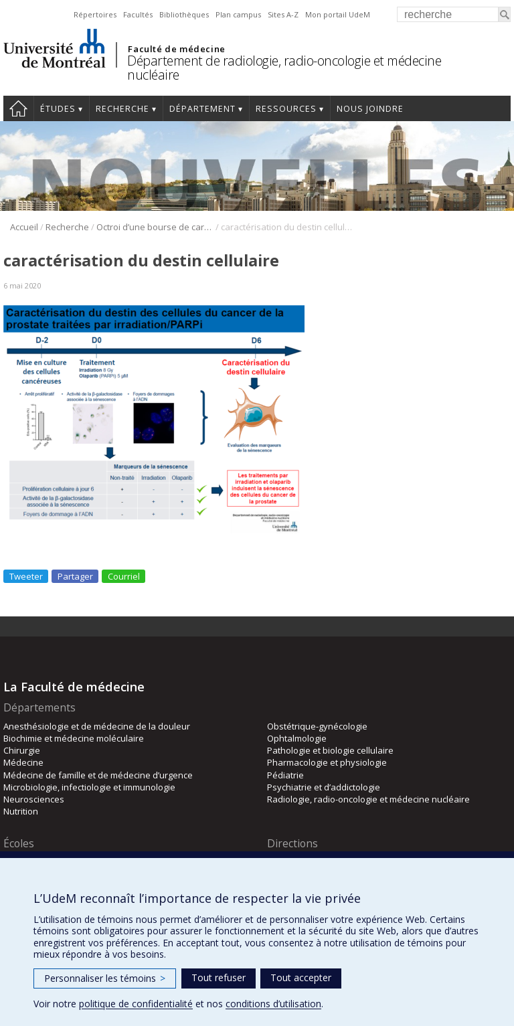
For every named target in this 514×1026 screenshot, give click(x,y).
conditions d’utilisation (273, 1003)
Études (58, 108)
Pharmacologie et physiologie (327, 762)
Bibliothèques (184, 14)
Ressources (286, 108)
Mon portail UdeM (337, 14)
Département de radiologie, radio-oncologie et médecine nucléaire (284, 68)
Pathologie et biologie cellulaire (330, 750)
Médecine (23, 762)
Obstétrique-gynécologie (317, 726)
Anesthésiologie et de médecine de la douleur (96, 726)
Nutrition (20, 811)
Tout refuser (218, 977)
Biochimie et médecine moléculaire (73, 738)
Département (202, 108)
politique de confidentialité (136, 1003)
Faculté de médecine (176, 49)
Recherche (122, 108)
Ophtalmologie (297, 738)
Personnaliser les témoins (104, 978)
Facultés (138, 14)
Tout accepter (300, 977)
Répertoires (95, 14)
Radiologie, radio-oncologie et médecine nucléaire (368, 799)
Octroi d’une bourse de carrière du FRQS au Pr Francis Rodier (154, 227)
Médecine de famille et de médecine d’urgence (98, 775)
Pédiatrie (285, 775)
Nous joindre (370, 108)
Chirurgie (21, 750)
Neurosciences (33, 799)
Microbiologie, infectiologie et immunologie (89, 787)
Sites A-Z (283, 14)
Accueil (18, 108)
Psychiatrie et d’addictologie (323, 787)
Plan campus (238, 14)
